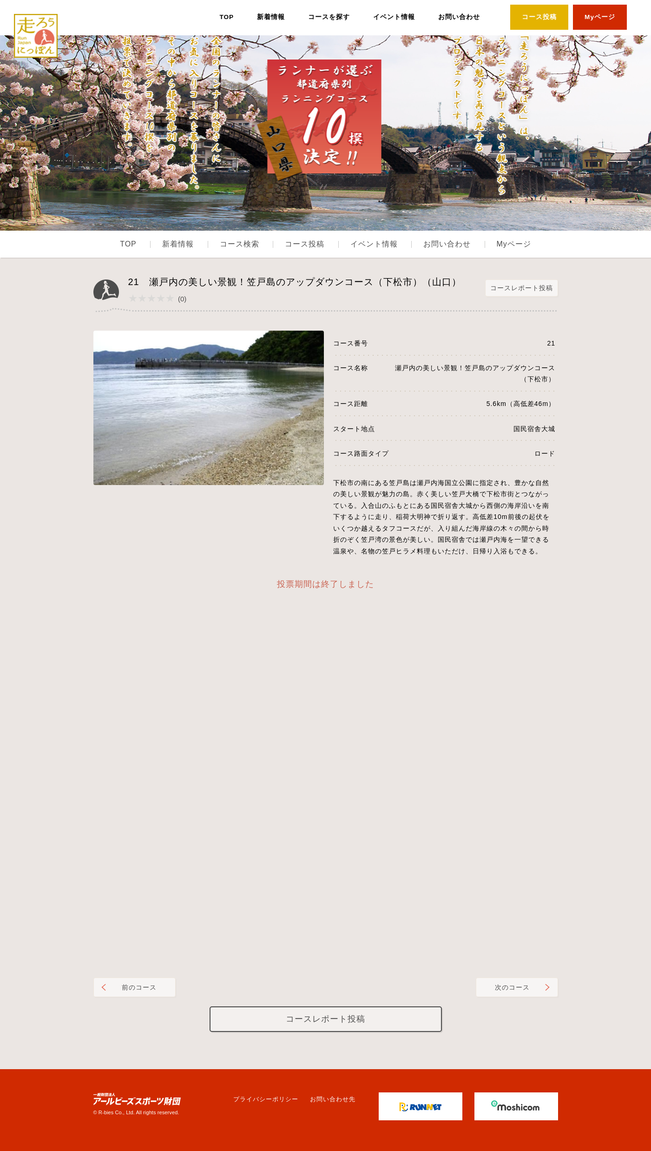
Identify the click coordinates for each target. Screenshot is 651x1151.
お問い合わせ (459, 16)
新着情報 (271, 16)
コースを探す (329, 16)
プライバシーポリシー (265, 1099)
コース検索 (239, 244)
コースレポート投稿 (521, 288)
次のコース (512, 987)
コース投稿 (539, 16)
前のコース (139, 987)
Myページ (600, 16)
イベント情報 (394, 16)
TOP (226, 16)
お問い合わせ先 (332, 1099)
